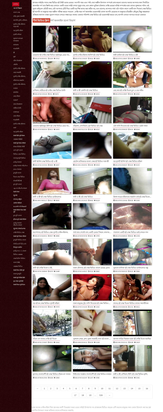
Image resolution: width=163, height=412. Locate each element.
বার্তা (14, 128)
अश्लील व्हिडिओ (17, 203)
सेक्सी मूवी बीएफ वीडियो (19, 143)
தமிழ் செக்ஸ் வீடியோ (20, 165)
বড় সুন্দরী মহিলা (18, 30)
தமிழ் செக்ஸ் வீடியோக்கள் (17, 224)
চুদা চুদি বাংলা (17, 184)
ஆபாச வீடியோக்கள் (20, 188)
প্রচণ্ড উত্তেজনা (17, 104)
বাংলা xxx (16, 262)
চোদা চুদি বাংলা (18, 150)
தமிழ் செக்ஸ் (17, 162)
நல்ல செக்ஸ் (17, 169)
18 (83, 395)
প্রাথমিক (15, 4)
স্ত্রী (14, 53)
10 (102, 388)
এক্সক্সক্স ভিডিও (18, 266)
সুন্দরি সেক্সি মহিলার (19, 68)
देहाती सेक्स (16, 192)
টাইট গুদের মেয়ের (67, 2)
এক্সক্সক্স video (17, 139)
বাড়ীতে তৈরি (17, 108)
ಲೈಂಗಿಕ (15, 195)
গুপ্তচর (15, 88)
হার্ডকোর (16, 45)
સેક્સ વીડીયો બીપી (19, 146)
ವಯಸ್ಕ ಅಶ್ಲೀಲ (17, 199)
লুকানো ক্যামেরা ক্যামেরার (18, 39)
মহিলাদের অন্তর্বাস (18, 80)
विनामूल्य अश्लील (17, 247)
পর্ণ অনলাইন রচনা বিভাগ (62, 20)
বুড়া (14, 57)
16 (147, 388)
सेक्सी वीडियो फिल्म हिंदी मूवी (19, 211)
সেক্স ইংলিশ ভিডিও (19, 258)
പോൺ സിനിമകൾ (19, 206)
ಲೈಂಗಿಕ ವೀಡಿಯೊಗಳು (19, 228)
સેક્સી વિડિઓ (17, 181)
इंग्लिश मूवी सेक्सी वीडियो (19, 219)
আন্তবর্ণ (15, 100)
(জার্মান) (15, 92)
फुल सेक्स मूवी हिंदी (18, 281)
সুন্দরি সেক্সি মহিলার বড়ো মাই (19, 25)
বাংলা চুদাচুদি (17, 274)
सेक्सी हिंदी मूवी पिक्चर (19, 136)
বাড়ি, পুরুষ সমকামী (19, 16)
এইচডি (15, 64)
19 (90, 395)
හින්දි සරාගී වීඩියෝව (19, 244)
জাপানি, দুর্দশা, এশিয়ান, (20, 20)
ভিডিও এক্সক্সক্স (18, 254)
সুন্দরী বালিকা (17, 34)
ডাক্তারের (16, 112)
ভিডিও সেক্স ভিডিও (19, 154)
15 (139, 388)
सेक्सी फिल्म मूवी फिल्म (19, 285)
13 (124, 388)
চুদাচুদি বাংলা (17, 173)
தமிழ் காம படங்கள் (19, 251)
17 (75, 395)
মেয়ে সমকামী (17, 72)
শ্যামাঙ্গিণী (16, 49)
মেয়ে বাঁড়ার (16, 96)
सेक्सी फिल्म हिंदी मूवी (18, 270)
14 (132, 388)
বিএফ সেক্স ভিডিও (19, 177)
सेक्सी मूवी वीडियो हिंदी (19, 278)
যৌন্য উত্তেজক (17, 60)
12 (117, 388)
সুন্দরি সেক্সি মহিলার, (19, 76)
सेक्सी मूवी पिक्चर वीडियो (19, 236)
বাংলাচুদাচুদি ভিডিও (19, 158)
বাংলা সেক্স (16, 12)
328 (101, 395)
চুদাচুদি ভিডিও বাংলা (19, 240)
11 (109, 388)
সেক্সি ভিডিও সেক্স (18, 232)
